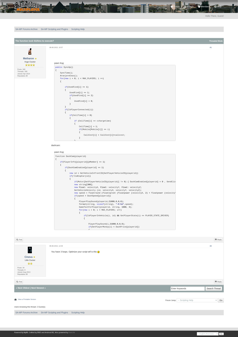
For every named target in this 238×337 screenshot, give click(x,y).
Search (189, 6)
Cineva (28, 257)
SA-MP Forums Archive (26, 29)
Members (204, 6)
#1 (211, 47)
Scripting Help (78, 29)
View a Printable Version (27, 299)
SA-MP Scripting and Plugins (54, 29)
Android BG (49, 333)
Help (217, 6)
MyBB (26, 333)
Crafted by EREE (35, 333)
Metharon (28, 58)
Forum (175, 6)
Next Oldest (24, 288)
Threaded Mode (216, 41)
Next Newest (37, 288)
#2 (211, 246)
